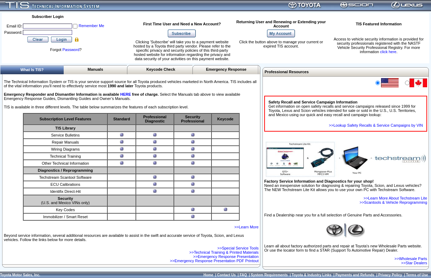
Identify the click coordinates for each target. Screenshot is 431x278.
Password (70, 50)
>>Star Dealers (414, 263)
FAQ (243, 275)
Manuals (95, 69)
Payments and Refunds (354, 275)
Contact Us (226, 275)
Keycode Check (160, 69)
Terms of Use (417, 275)
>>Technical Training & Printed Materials (224, 252)
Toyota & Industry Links (311, 275)
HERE (125, 94)
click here (388, 52)
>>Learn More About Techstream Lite (395, 198)
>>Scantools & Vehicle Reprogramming (393, 202)
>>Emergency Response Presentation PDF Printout (214, 261)
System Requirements (269, 275)
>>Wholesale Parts (410, 259)
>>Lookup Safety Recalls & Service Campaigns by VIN (376, 125)
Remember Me (91, 26)
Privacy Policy (390, 275)
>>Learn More (246, 227)
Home (208, 275)
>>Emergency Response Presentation (226, 256)
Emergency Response (226, 69)
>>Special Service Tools (238, 248)
